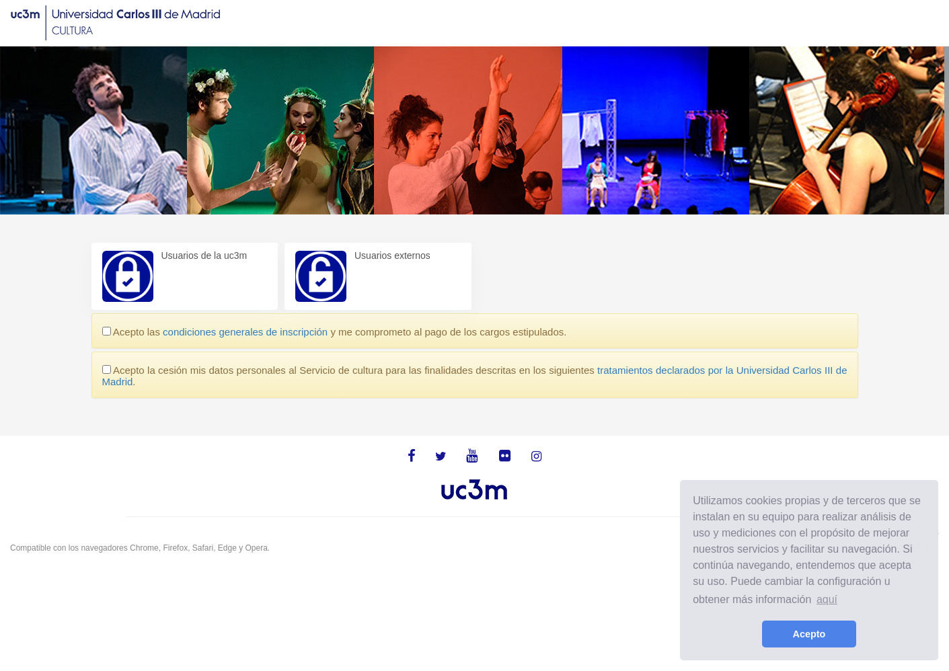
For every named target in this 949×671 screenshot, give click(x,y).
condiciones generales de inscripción (245, 332)
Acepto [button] (809, 634)
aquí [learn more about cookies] (827, 599)
